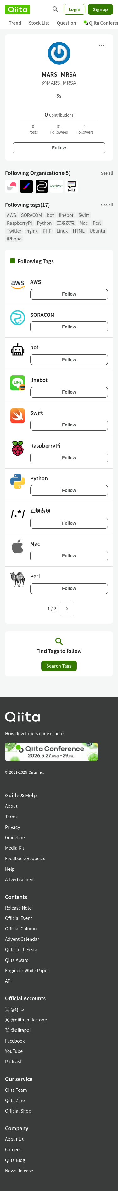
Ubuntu (97, 231)
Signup (100, 9)
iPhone (14, 238)
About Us (14, 1139)
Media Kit (14, 848)
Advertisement (20, 879)
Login (75, 9)
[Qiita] (17, 9)
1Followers (84, 129)
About (11, 806)
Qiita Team (16, 1090)
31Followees (59, 129)
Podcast (13, 1061)
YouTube (14, 1051)
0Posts (33, 129)
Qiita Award (17, 960)
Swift (83, 215)
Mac (84, 223)
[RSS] (59, 96)
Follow (59, 147)
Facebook (15, 1041)
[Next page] (67, 609)
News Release (19, 1170)
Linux (62, 231)
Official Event (18, 918)
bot (50, 215)
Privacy (12, 827)
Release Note (18, 908)
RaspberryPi (19, 223)
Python (44, 223)
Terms (11, 816)
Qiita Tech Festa (21, 949)
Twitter (14, 231)
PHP (47, 231)
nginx (32, 231)
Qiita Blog (15, 1160)
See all (107, 173)
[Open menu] (101, 45)
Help (10, 869)
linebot (66, 215)
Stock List (39, 23)
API (8, 981)
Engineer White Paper (27, 970)
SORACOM (31, 215)
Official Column (21, 928)
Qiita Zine (15, 1100)
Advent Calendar (22, 939)
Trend (15, 23)
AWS (11, 215)
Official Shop (18, 1110)
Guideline (15, 837)
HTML (79, 231)
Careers (12, 1149)
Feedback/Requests (25, 858)
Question (66, 23)
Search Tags (58, 665)
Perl (97, 223)
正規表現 (66, 223)
